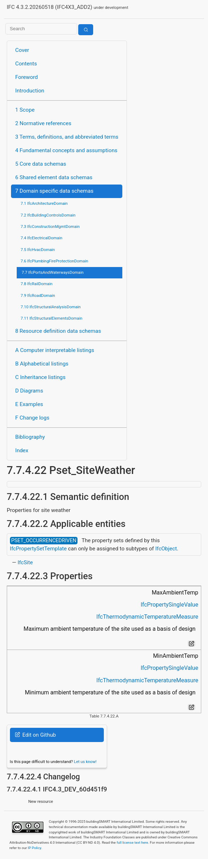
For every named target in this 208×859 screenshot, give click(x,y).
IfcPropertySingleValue (169, 604)
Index (21, 450)
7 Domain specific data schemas (54, 191)
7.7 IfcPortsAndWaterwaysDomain (53, 272)
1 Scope (25, 110)
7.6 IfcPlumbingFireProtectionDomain (54, 260)
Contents (26, 63)
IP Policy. (35, 848)
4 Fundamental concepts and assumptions (66, 150)
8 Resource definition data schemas (58, 331)
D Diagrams (29, 391)
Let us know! (85, 761)
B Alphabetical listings (42, 364)
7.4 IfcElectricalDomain (41, 237)
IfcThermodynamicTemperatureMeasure (147, 616)
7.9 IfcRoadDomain (38, 295)
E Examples (29, 404)
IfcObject (166, 548)
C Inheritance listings (40, 377)
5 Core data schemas (40, 164)
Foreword (26, 77)
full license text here (132, 842)
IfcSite (25, 562)
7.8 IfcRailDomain (37, 283)
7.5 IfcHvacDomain (38, 249)
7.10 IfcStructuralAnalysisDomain (51, 306)
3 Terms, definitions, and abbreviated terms (66, 137)
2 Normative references (43, 123)
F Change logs (32, 418)
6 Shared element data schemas (53, 177)
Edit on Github (35, 735)
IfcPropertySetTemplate (38, 548)
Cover (22, 50)
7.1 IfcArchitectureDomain (44, 203)
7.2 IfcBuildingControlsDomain (48, 215)
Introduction (29, 90)
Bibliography (30, 437)
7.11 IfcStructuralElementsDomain (51, 318)
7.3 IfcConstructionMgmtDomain (50, 226)
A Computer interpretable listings (54, 350)
